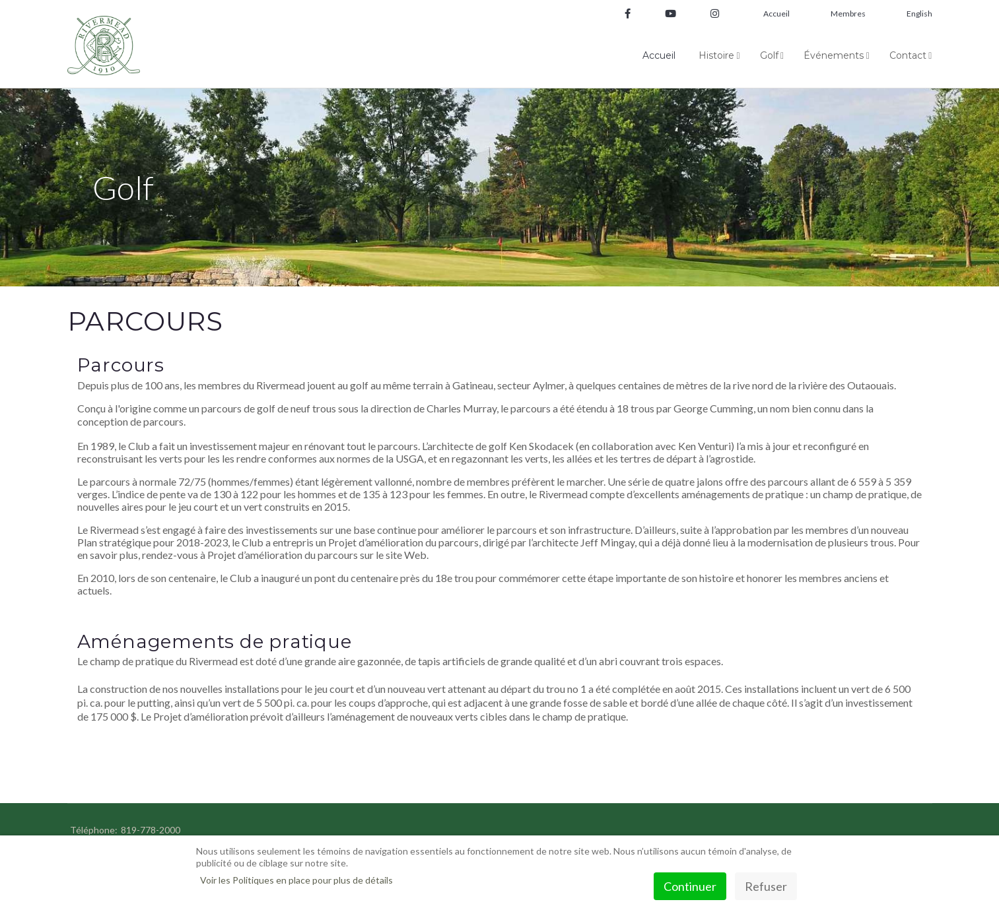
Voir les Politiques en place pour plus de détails (296, 880)
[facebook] (627, 14)
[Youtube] (670, 14)
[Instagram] (710, 14)
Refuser (766, 886)
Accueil (776, 13)
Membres (848, 13)
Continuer (690, 886)
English (919, 13)
